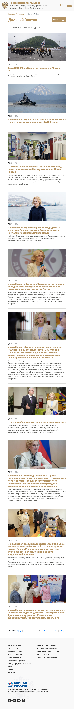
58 (44, 631)
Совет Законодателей (16, 661)
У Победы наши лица (45, 654)
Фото (10, 667)
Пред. (19, 631)
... (27, 631)
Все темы (58, 20)
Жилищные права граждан (47, 648)
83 (56, 631)
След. (62, 631)
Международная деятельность (20, 664)
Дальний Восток (14, 658)
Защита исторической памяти (48, 651)
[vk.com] (14, 700)
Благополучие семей (16, 654)
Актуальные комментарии (47, 658)
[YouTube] (19, 700)
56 (36, 631)
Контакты (12, 673)
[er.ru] (23, 700)
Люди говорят (13, 648)
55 (31, 631)
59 (49, 631)
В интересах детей (15, 651)
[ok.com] (10, 700)
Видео (10, 670)
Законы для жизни (15, 645)
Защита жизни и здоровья (47, 645)
